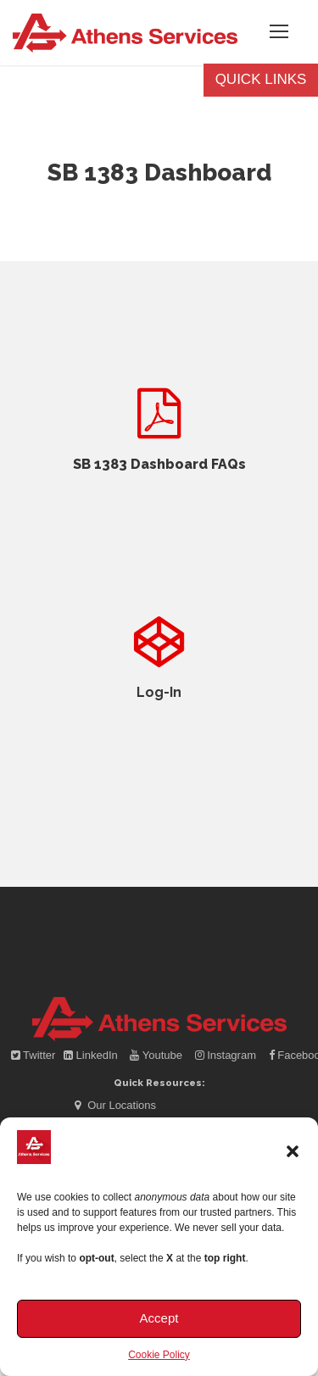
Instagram (227, 1055)
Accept (159, 1318)
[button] (292, 1151)
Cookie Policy (159, 1355)
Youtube (157, 1055)
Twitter (35, 1055)
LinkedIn (92, 1055)
